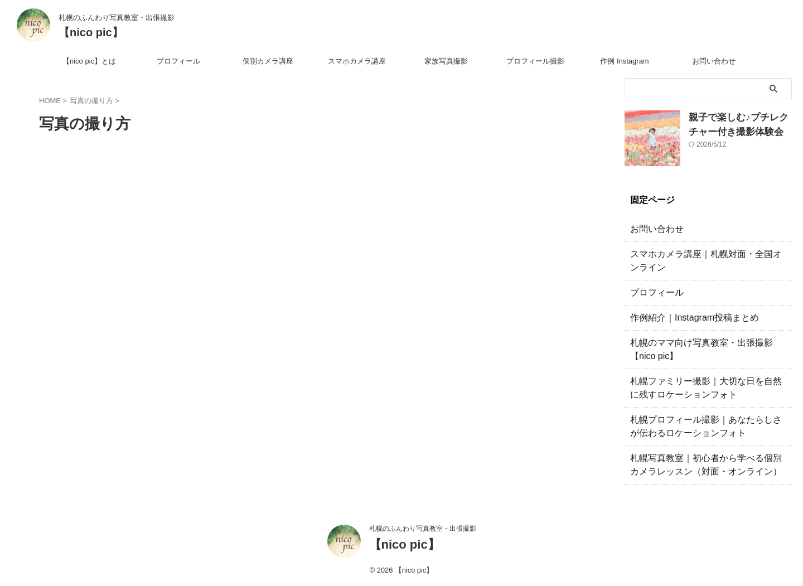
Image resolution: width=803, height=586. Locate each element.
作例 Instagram (624, 61)
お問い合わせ (714, 61)
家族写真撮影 (446, 61)
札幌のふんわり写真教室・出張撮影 (422, 528)
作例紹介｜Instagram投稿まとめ (686, 317)
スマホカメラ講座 (357, 61)
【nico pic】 (91, 32)
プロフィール (178, 61)
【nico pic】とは (89, 61)
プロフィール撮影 (535, 61)
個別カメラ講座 (268, 61)
